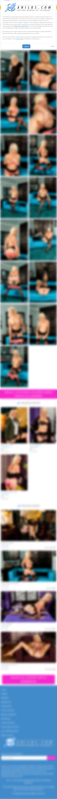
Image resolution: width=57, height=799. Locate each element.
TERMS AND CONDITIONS (21, 26)
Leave (52, 46)
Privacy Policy (19, 39)
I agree (26, 46)
